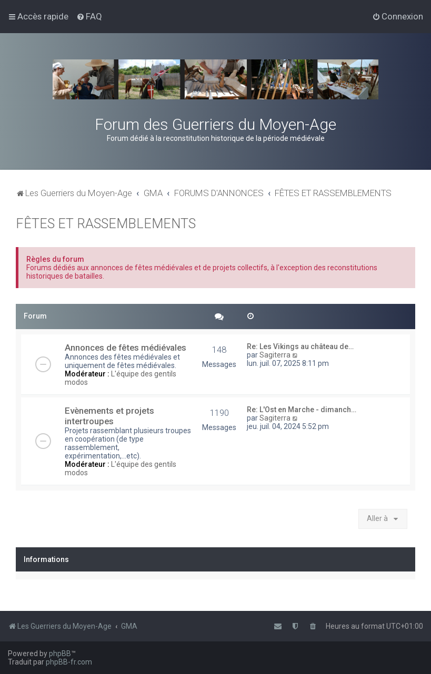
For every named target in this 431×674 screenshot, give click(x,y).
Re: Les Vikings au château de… (300, 346)
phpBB (60, 653)
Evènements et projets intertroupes (109, 415)
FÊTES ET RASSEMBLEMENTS (106, 223)
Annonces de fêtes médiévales (125, 347)
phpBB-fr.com (69, 662)
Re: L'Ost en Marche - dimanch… (301, 409)
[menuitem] (89, 16)
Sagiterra (274, 355)
